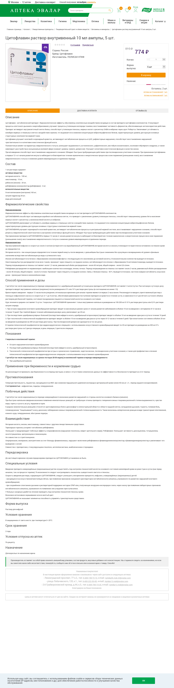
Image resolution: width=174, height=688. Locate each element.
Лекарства (29, 21)
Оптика (95, 21)
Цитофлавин (66, 53)
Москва (15, 2)
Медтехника (79, 21)
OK (143, 680)
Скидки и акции (144, 21)
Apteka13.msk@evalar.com (116, 581)
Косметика (46, 21)
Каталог (160, 21)
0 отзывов (75, 45)
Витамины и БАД (127, 21)
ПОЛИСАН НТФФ (76, 56)
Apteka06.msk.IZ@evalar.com (118, 578)
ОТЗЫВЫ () (141, 110)
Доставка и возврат (45, 2)
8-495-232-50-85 (90, 581)
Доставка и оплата (87, 110)
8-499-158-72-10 (90, 578)
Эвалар (13, 21)
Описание (32, 110)
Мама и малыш (111, 21)
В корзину (146, 75)
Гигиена (63, 21)
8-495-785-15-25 (94, 584)
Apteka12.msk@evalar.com (121, 584)
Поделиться (88, 45)
